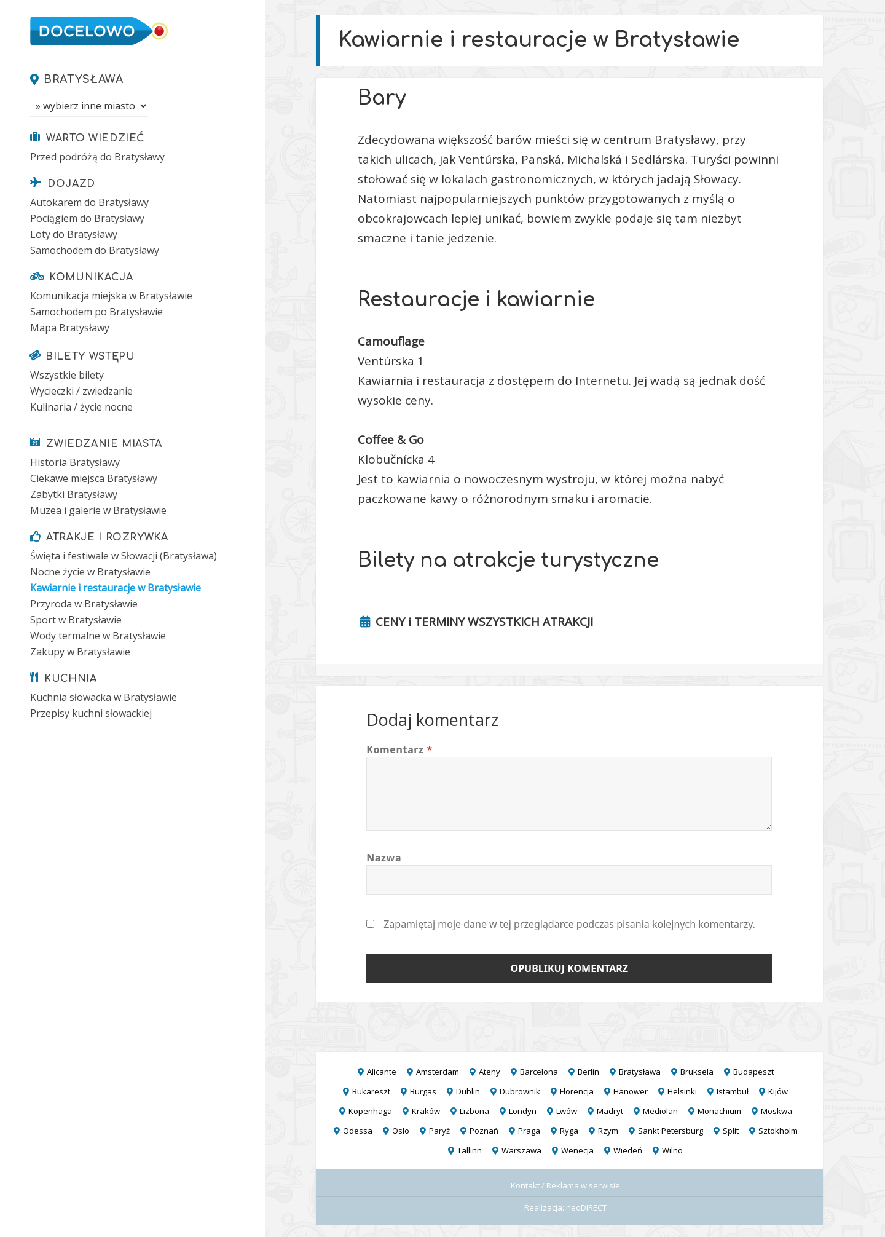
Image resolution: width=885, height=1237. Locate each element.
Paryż (439, 1130)
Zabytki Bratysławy (73, 494)
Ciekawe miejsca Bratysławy (93, 478)
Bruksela (697, 1071)
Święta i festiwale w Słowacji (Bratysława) (123, 556)
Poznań (484, 1130)
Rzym (608, 1130)
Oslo (400, 1130)
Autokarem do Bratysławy (89, 202)
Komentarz (399, 749)
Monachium (719, 1110)
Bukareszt (371, 1091)
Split (731, 1130)
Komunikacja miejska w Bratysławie (111, 295)
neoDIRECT (586, 1207)
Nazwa (383, 857)
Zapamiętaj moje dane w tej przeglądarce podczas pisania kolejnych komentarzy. (569, 924)
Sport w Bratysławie (76, 619)
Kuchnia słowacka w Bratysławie (103, 697)
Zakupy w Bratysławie (80, 651)
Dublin (468, 1091)
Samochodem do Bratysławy (94, 250)
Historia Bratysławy (75, 462)
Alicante (381, 1071)
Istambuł (733, 1091)
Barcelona (539, 1071)
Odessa (357, 1130)
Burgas (423, 1091)
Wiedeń (627, 1150)
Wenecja (577, 1150)
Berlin (588, 1071)
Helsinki (682, 1091)
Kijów (778, 1091)
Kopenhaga (370, 1110)
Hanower (630, 1091)
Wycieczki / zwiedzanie (81, 391)
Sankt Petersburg (670, 1130)
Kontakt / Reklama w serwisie (565, 1185)
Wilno (672, 1150)
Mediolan (660, 1110)
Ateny (489, 1071)
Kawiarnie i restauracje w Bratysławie (115, 588)
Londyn (523, 1110)
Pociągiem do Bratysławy (87, 218)
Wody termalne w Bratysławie (98, 635)
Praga (529, 1130)
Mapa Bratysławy (69, 327)
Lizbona (474, 1110)
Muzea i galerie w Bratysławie (98, 510)
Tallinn (469, 1150)
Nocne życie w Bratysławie (90, 572)
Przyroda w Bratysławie (84, 604)
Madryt (610, 1110)
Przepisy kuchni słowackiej (91, 713)
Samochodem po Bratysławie (96, 311)
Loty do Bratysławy (73, 234)
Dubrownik (520, 1091)
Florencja (577, 1091)
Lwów (566, 1110)
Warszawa (521, 1150)
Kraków (426, 1110)
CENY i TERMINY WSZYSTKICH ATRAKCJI (484, 622)
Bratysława (83, 79)
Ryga (569, 1130)
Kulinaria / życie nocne (81, 407)
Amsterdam (437, 1071)
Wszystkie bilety (67, 375)
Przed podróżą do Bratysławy (97, 157)
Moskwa (776, 1110)
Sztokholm (778, 1130)
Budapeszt (753, 1071)
